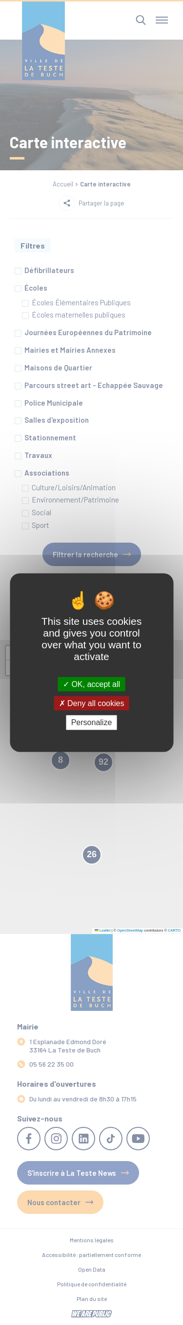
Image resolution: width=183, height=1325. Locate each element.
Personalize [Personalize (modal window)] (91, 722)
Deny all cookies (91, 703)
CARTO (174, 930)
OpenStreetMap (130, 930)
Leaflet (102, 930)
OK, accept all (91, 684)
